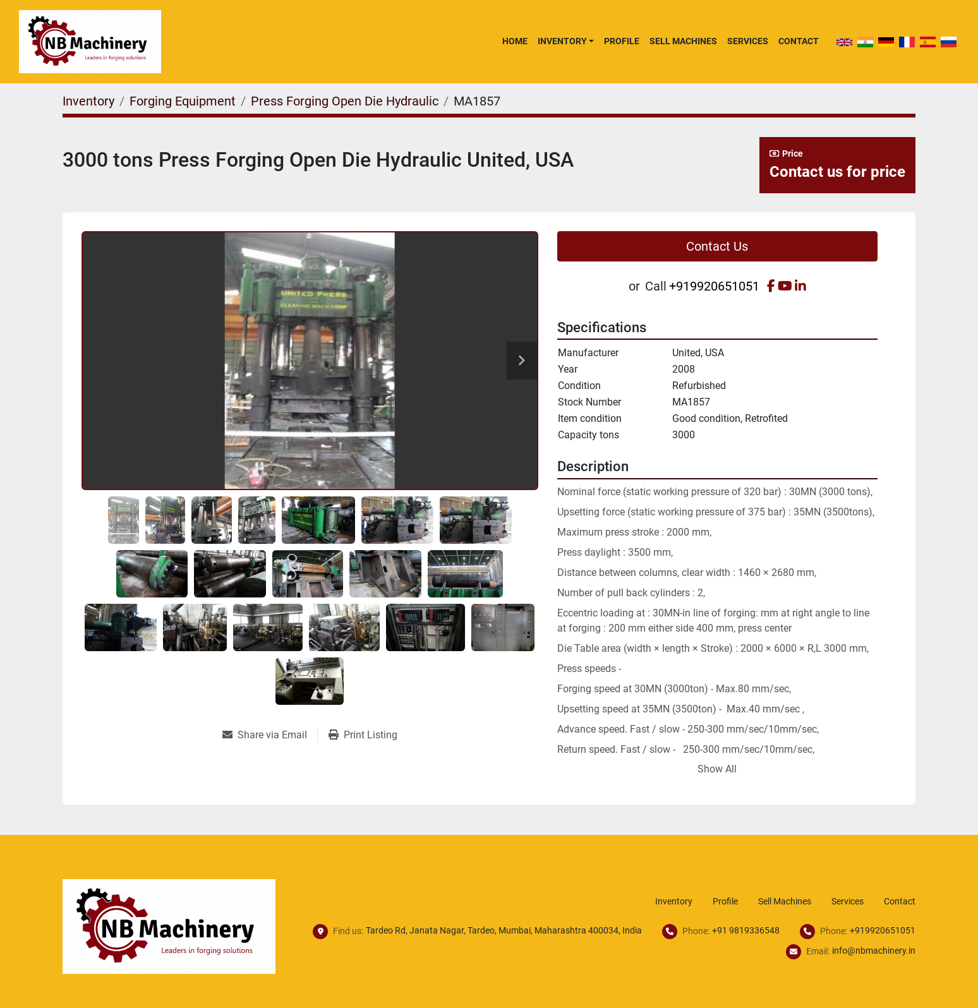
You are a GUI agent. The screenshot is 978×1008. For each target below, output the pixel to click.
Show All (717, 769)
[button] (566, 41)
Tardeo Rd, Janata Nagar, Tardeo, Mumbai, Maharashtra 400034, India (504, 930)
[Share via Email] (270, 735)
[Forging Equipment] (183, 101)
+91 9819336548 (746, 930)
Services (747, 41)
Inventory (562, 41)
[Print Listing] (363, 735)
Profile (621, 41)
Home (515, 41)
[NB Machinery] (169, 926)
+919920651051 (714, 286)
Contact (798, 41)
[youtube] (785, 286)
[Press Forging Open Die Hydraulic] (344, 101)
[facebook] (771, 286)
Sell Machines (683, 41)
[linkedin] (800, 286)
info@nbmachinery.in (873, 950)
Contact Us (717, 246)
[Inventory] (88, 101)
